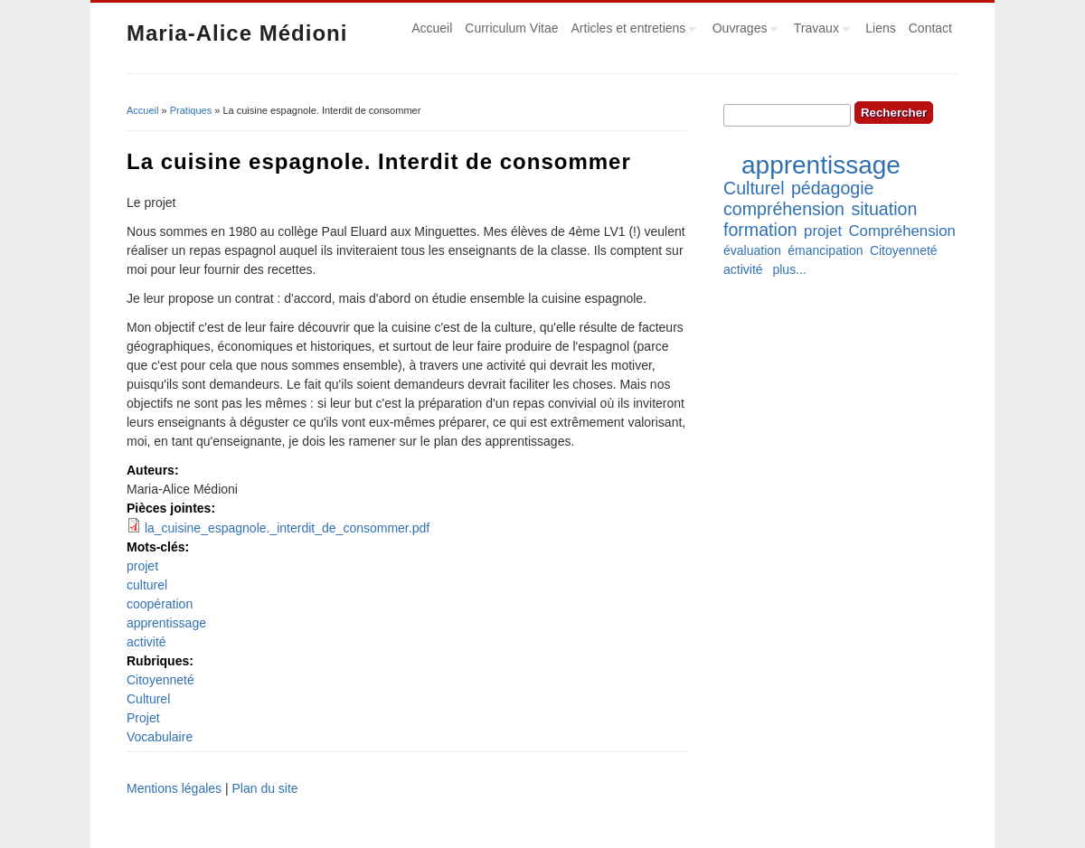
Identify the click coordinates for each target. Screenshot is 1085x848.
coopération (160, 604)
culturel (147, 585)
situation (884, 209)
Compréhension (901, 231)
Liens (880, 28)
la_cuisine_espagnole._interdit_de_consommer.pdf (287, 528)
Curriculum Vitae (511, 28)
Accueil (431, 28)
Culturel (148, 699)
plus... (789, 269)
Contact (930, 28)
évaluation (752, 250)
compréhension (783, 209)
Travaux (819, 31)
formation (760, 230)
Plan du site (264, 788)
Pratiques (191, 110)
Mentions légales (174, 788)
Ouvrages (742, 31)
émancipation (825, 250)
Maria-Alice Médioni (237, 33)
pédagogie (832, 188)
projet (142, 566)
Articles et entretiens (631, 31)
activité (146, 642)
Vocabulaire (160, 737)
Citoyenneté (160, 680)
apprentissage (166, 623)
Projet (143, 718)
